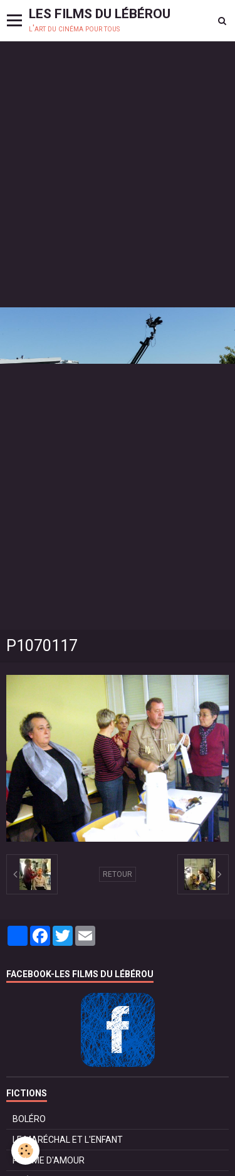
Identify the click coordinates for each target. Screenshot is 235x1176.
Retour (117, 874)
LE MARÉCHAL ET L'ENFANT (68, 1140)
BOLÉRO (29, 1119)
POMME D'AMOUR (49, 1160)
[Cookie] (25, 1150)
